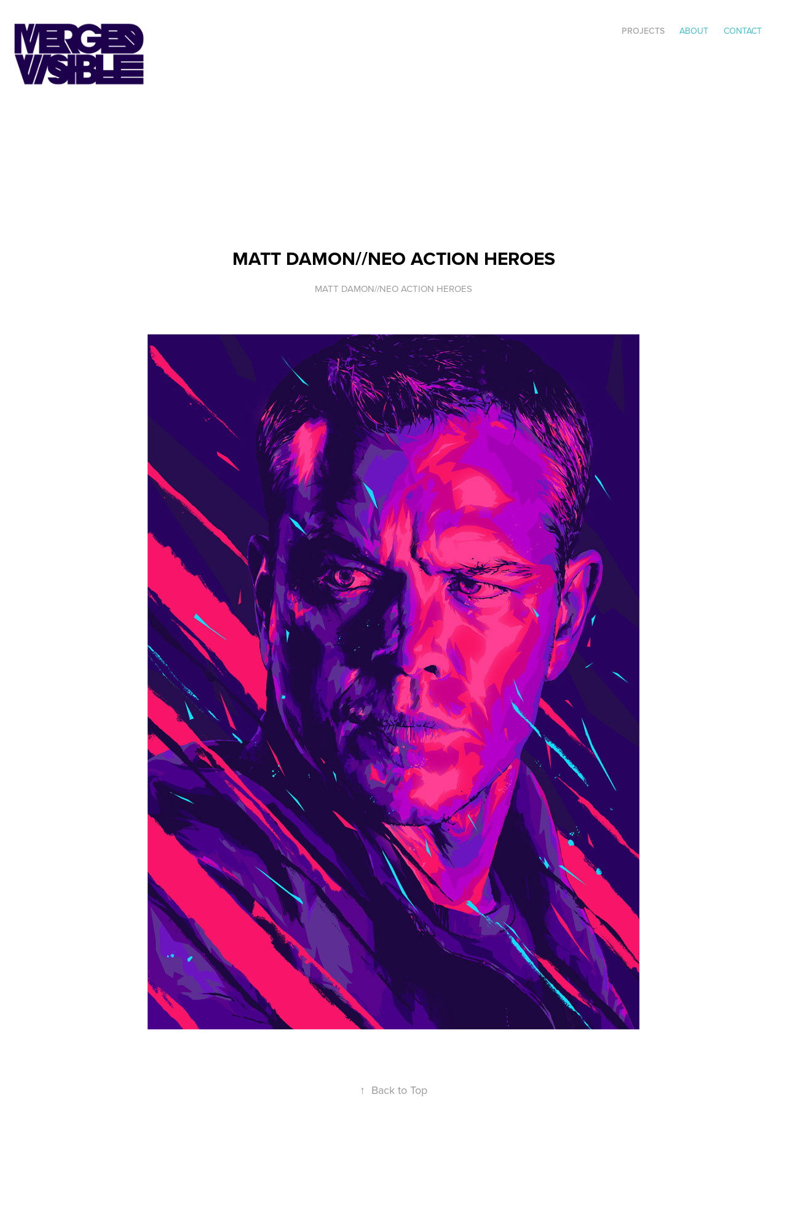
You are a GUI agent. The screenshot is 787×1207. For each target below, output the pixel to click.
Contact (743, 31)
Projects (643, 31)
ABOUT (693, 31)
